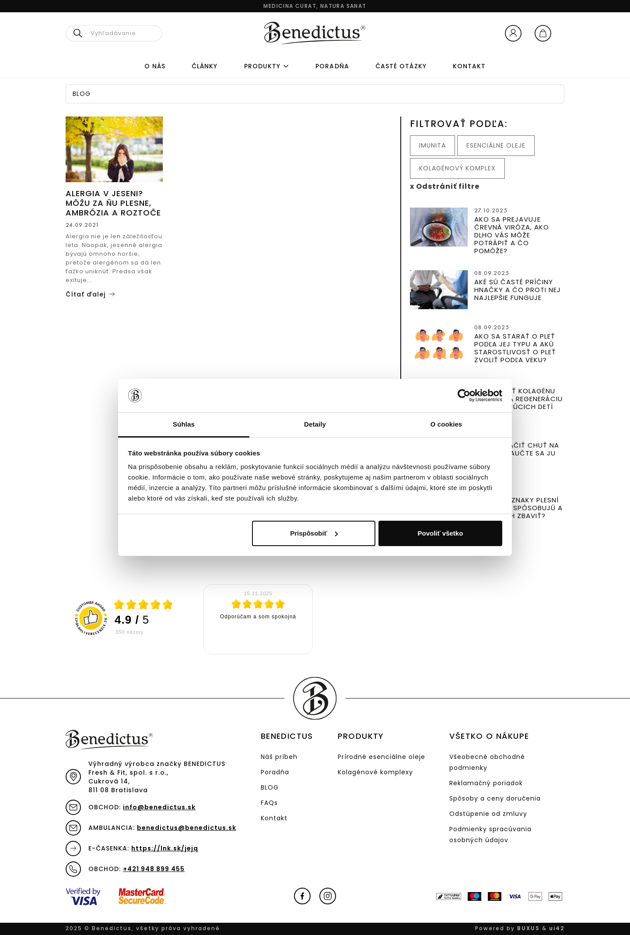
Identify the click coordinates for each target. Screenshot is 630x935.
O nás (154, 66)
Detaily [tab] (315, 424)
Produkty (262, 66)
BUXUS (528, 928)
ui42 (556, 928)
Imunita (432, 145)
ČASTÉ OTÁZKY (401, 66)
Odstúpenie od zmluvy (488, 813)
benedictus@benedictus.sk (186, 827)
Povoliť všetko (440, 533)
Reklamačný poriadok (486, 783)
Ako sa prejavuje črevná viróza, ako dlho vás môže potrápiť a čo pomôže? (511, 235)
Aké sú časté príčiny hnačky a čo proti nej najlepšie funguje (517, 289)
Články (204, 66)
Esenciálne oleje (495, 145)
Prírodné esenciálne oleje (381, 756)
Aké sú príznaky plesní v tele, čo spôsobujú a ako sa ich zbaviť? (518, 507)
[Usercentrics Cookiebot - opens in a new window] (464, 395)
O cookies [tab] (446, 424)
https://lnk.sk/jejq (164, 848)
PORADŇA (332, 66)
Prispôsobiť (314, 533)
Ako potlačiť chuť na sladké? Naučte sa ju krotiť (516, 453)
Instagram (327, 896)
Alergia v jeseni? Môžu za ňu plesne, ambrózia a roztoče (113, 203)
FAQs (269, 802)
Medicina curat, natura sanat (314, 6)
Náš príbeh (279, 756)
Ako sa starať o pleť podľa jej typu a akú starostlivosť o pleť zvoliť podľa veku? (515, 348)
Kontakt (469, 66)
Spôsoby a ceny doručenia (495, 798)
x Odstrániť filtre (445, 186)
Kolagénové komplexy (375, 772)
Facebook (302, 896)
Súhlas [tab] (184, 424)
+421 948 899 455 (154, 868)
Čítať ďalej (85, 294)
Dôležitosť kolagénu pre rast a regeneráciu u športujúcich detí (518, 398)
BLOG (270, 787)
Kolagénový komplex (457, 168)
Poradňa (275, 772)
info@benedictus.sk (159, 807)
